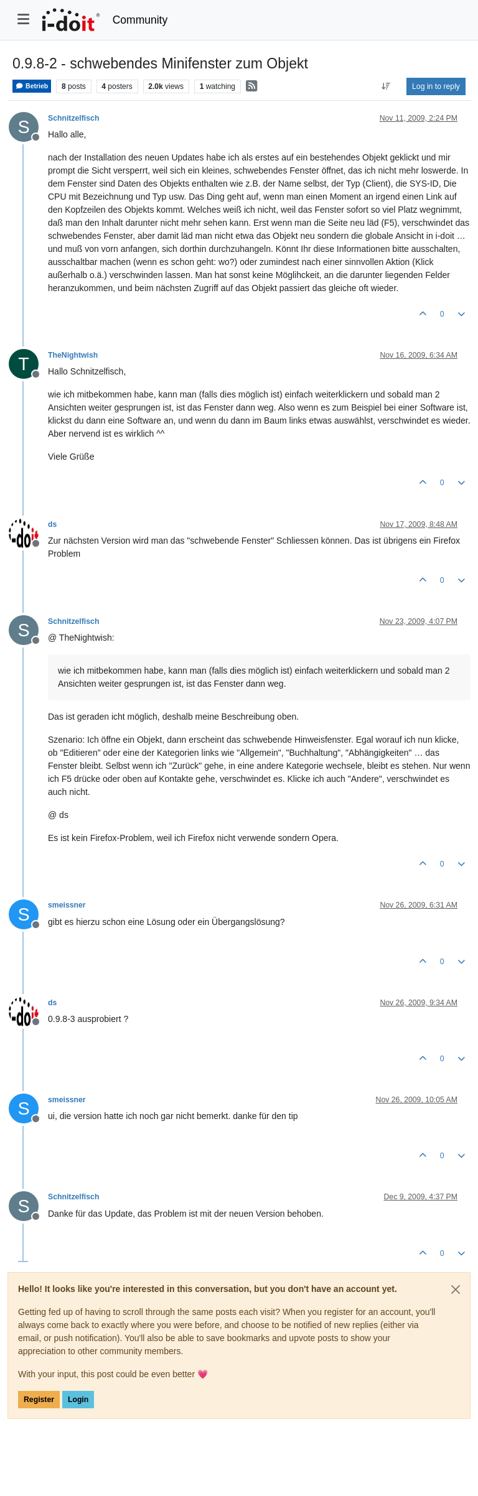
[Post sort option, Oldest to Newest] (386, 86)
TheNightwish (73, 355)
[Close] (455, 1289)
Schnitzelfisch (73, 118)
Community (140, 20)
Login (78, 1399)
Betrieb (32, 86)
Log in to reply (436, 86)
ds (52, 524)
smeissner (67, 905)
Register (39, 1399)
